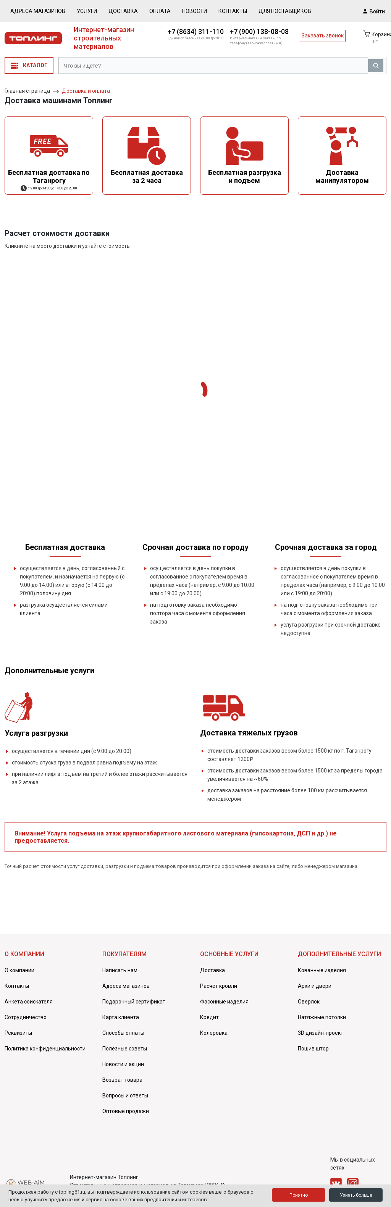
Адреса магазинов (37, 11)
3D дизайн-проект (320, 1033)
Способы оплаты (123, 1033)
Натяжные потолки (322, 1017)
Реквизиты (18, 1033)
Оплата (160, 11)
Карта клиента (120, 1017)
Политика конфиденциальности (45, 1048)
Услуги (87, 11)
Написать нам (119, 970)
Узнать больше (356, 1195)
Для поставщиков (285, 11)
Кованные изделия (322, 970)
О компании (19, 970)
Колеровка (214, 1033)
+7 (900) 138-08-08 (259, 31)
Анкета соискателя (29, 1002)
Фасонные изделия (224, 1002)
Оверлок (309, 1002)
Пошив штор (313, 1048)
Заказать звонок (323, 35)
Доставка (123, 11)
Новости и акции (123, 1064)
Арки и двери (314, 986)
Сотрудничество (26, 1017)
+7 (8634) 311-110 (196, 31)
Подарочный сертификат (133, 1002)
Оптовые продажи (125, 1111)
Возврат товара (122, 1080)
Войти (374, 11)
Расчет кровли (218, 986)
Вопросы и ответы (125, 1095)
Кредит (209, 1017)
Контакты (232, 11)
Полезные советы (124, 1048)
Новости (194, 11)
